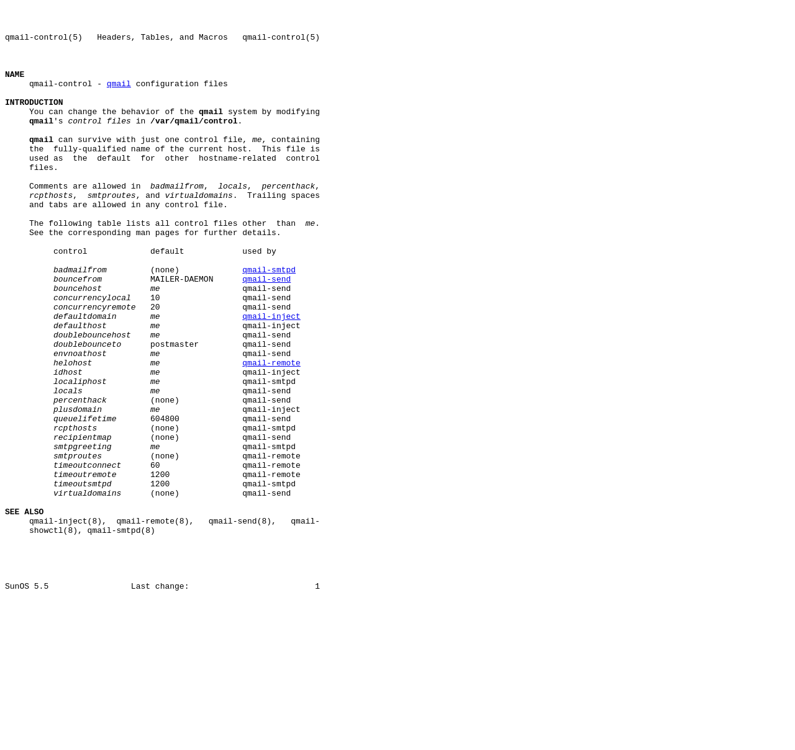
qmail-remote (271, 434)
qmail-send (266, 334)
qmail (119, 99)
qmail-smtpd (269, 323)
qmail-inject (271, 379)
